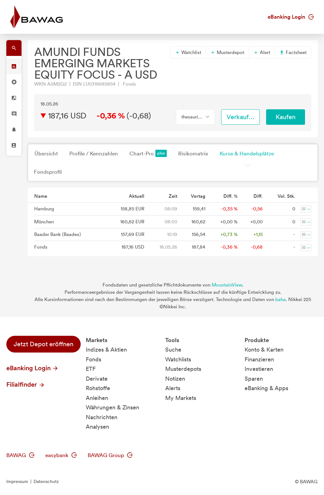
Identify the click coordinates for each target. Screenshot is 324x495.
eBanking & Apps (266, 388)
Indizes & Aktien (106, 349)
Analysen (97, 426)
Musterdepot (227, 52)
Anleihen (97, 398)
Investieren (259, 368)
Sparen (254, 378)
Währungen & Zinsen (112, 407)
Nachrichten (101, 417)
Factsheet (293, 52)
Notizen (175, 378)
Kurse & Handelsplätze (247, 153)
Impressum (17, 481)
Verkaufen (241, 117)
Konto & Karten (264, 349)
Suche (173, 349)
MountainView (227, 285)
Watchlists (178, 359)
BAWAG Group (110, 455)
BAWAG (20, 455)
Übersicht (46, 153)
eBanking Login (291, 17)
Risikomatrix (193, 153)
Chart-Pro (148, 153)
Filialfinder (25, 384)
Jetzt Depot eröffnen (43, 344)
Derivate (97, 378)
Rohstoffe (98, 388)
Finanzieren (259, 359)
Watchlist (188, 52)
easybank (61, 455)
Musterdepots (183, 368)
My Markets (180, 398)
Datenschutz (46, 481)
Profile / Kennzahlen (93, 153)
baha (280, 299)
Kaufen (286, 117)
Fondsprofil (48, 172)
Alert (261, 52)
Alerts (172, 388)
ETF (91, 368)
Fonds (93, 359)
